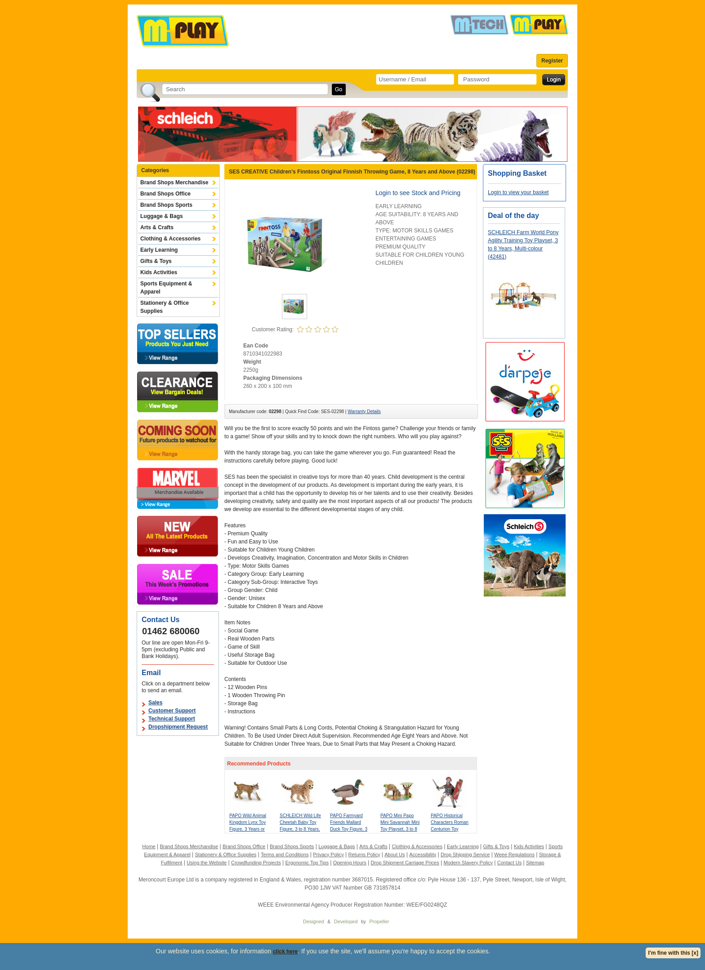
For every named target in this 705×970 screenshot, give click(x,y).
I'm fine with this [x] (673, 953)
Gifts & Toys (156, 261)
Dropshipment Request (178, 727)
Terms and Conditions (284, 854)
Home (148, 846)
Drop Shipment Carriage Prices (404, 862)
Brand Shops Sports (166, 205)
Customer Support (172, 710)
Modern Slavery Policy (468, 862)
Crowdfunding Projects (256, 862)
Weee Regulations (514, 854)
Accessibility (422, 854)
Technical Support (171, 719)
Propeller (379, 921)
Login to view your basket (518, 192)
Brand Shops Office (165, 194)
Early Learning (159, 250)
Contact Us (509, 862)
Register (552, 61)
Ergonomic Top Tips (306, 862)
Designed (313, 921)
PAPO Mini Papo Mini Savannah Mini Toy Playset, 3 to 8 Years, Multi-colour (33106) (399, 829)
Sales (155, 702)
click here (285, 951)
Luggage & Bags (161, 216)
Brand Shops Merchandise (174, 182)
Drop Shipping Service (465, 854)
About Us (394, 854)
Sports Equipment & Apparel (166, 287)
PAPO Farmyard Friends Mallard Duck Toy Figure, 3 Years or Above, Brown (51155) (348, 829)
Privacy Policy (328, 854)
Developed (346, 921)
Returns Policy (364, 854)
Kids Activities (158, 272)
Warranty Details (364, 411)
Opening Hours (349, 862)
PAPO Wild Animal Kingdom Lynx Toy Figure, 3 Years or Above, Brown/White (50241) (249, 829)
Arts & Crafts (157, 227)
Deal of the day (513, 215)
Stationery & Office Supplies (164, 307)
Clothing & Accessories (170, 239)
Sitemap (535, 862)
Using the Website (207, 862)
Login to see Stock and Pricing (417, 192)
